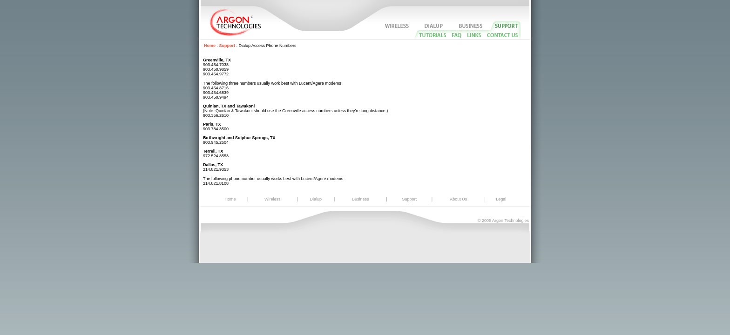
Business (360, 199)
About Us (458, 199)
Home (210, 45)
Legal (501, 199)
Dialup (316, 199)
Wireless (272, 199)
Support (227, 45)
